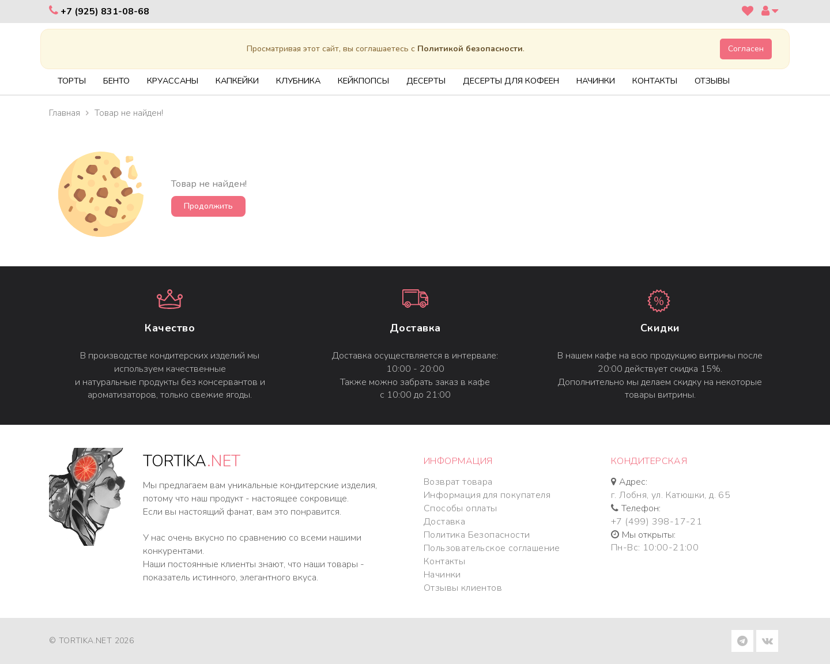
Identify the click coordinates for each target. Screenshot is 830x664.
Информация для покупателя (487, 495)
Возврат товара (458, 482)
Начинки (442, 574)
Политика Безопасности (477, 535)
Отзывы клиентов (463, 588)
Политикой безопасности (470, 48)
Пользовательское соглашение (492, 548)
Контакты (444, 561)
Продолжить (208, 206)
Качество (170, 328)
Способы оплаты (460, 508)
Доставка (415, 328)
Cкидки (660, 328)
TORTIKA (191, 461)
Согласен (746, 48)
